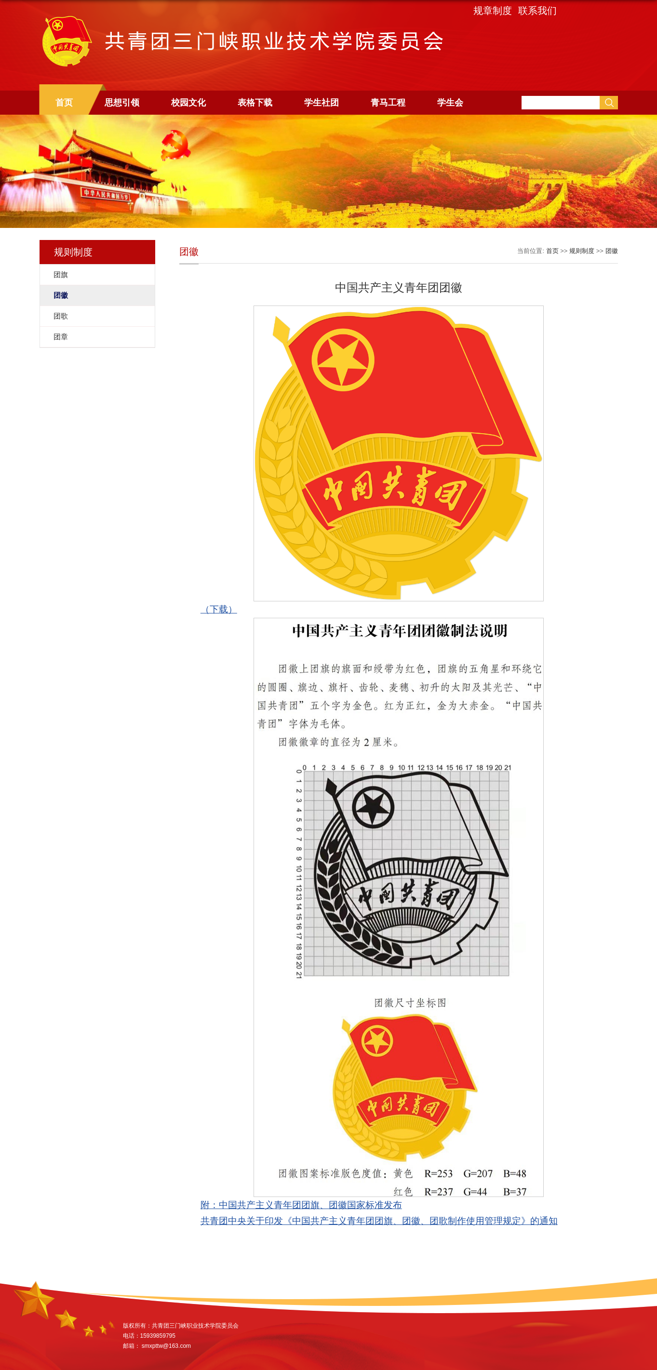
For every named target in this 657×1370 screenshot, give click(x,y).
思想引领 (122, 102)
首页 (64, 102)
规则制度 (581, 250)
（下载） (219, 609)
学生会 (450, 102)
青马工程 (388, 102)
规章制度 (492, 10)
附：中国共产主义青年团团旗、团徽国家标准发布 (301, 1205)
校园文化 (188, 102)
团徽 (611, 250)
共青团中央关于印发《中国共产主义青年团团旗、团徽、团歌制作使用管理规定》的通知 (379, 1221)
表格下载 (255, 102)
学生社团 (321, 102)
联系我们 (537, 10)
